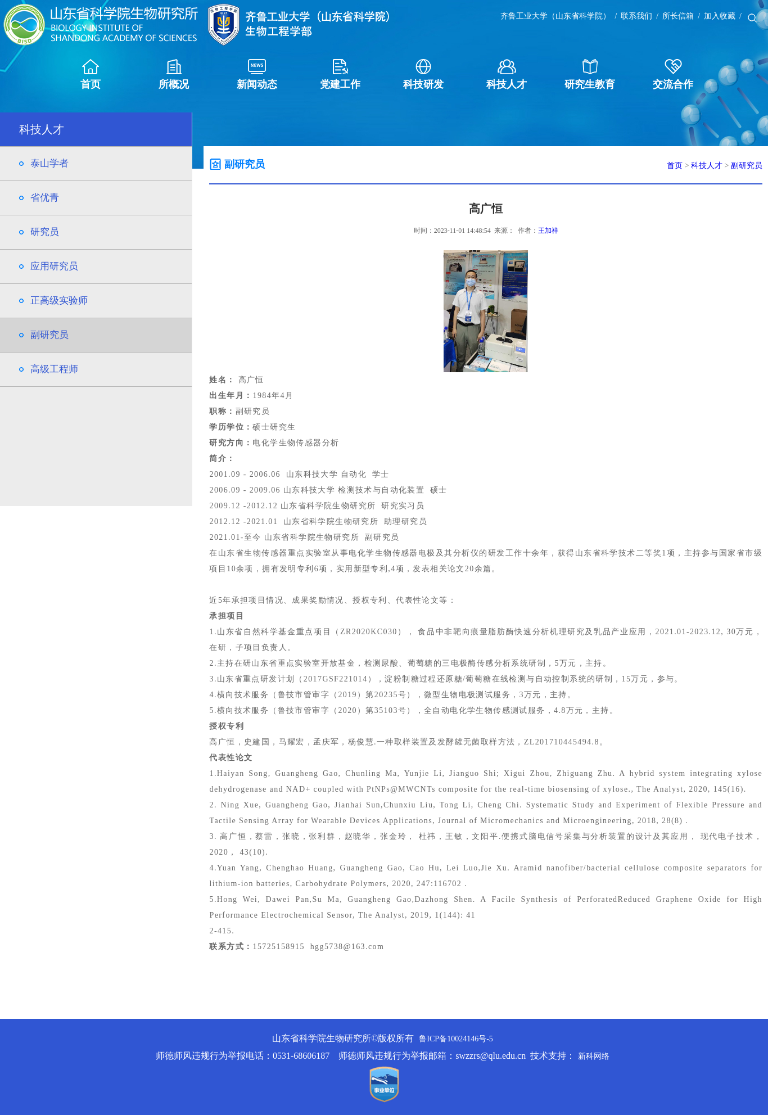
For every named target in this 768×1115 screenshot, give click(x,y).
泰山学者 (49, 163)
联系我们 (636, 16)
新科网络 (593, 1056)
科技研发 (423, 74)
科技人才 (506, 74)
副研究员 (49, 334)
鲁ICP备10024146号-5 (456, 1039)
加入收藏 (719, 16)
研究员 (44, 232)
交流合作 (673, 74)
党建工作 (340, 74)
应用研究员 (54, 266)
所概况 (174, 74)
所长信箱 (678, 16)
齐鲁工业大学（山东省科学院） (555, 16)
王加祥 (548, 230)
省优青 (44, 197)
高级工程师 (54, 369)
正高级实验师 (59, 300)
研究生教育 (589, 74)
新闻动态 (257, 74)
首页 (90, 74)
